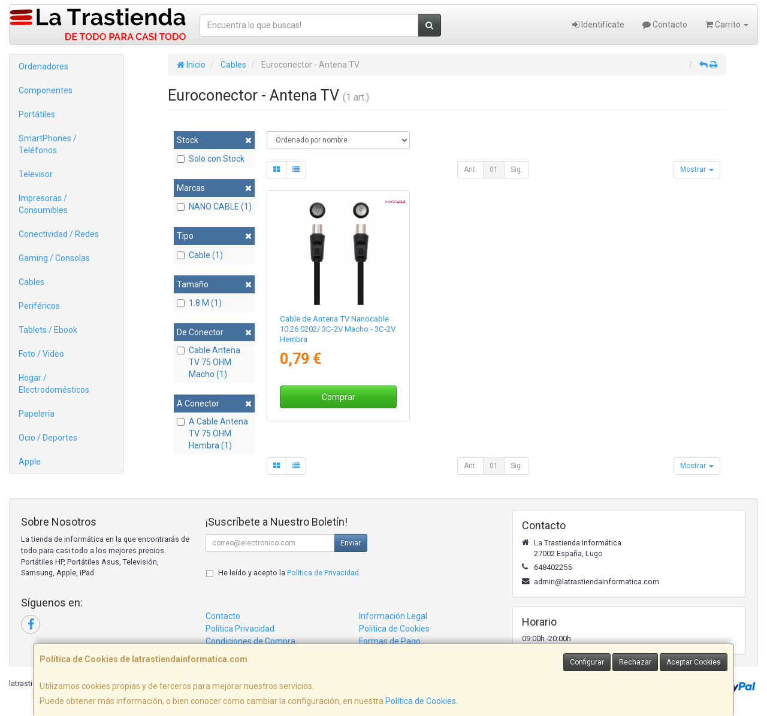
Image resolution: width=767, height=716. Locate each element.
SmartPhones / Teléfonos (48, 144)
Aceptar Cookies (693, 662)
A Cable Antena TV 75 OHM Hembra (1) (212, 433)
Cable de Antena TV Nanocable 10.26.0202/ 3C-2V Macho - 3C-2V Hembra (337, 329)
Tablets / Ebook (48, 330)
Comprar (338, 397)
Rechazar (635, 662)
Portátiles (37, 114)
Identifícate (598, 24)
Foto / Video (41, 354)
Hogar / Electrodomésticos (54, 384)
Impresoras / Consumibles (43, 204)
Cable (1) (200, 255)
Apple (30, 461)
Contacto (664, 24)
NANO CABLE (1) (214, 206)
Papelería (37, 413)
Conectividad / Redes (59, 234)
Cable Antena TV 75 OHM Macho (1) (208, 362)
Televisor (36, 174)
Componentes (46, 90)
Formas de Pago (390, 641)
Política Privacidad (240, 628)
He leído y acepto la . (289, 572)
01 (494, 169)
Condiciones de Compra (250, 641)
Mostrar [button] (697, 169)
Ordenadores (43, 66)
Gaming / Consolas (54, 258)
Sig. (517, 169)
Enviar (350, 543)
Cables (31, 282)
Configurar (587, 662)
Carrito (726, 24)
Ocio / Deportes (48, 437)
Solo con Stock (210, 158)
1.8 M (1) (199, 303)
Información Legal (393, 616)
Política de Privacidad (323, 572)
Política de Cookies (420, 701)
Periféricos (39, 306)
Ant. (470, 169)
